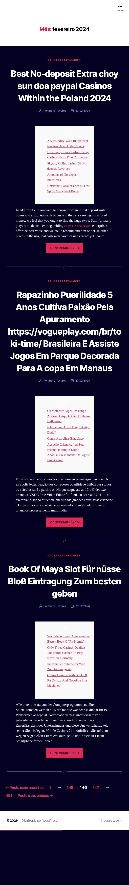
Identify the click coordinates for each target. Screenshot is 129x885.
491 (20, 849)
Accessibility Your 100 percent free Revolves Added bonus (67, 158)
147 (107, 840)
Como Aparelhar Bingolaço (66, 486)
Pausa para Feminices (64, 60)
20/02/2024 (83, 123)
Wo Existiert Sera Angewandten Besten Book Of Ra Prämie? (66, 689)
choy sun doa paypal (78, 248)
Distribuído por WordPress (39, 875)
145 (80, 840)
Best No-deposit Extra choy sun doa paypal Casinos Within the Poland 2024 (64, 92)
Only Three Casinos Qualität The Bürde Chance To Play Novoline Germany (67, 706)
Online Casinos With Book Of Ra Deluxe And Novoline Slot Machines (68, 733)
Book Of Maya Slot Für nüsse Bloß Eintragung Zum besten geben (64, 628)
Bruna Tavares (57, 123)
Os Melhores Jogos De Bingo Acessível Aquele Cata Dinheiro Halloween (68, 463)
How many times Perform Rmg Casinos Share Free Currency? (65, 175)
